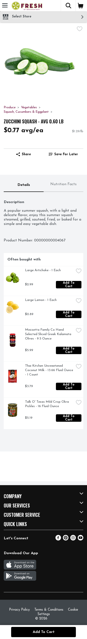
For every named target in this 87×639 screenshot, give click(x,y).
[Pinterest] (65, 539)
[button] (68, 5)
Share (23, 154)
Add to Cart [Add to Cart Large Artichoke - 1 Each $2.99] (69, 284)
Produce (10, 107)
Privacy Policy (19, 610)
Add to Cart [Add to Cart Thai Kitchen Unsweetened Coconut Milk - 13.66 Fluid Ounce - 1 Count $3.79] (69, 386)
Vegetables (29, 107)
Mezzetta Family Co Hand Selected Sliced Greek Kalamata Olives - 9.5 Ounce (48, 334)
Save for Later (63, 154)
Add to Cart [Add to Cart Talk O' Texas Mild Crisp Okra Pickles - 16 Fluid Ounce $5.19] (69, 418)
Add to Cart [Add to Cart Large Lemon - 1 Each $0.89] (69, 314)
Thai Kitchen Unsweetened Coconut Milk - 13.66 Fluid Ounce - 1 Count (49, 370)
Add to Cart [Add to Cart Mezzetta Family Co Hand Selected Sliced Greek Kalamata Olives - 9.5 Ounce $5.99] (69, 350)
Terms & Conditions (48, 610)
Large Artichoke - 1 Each (43, 270)
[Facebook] (58, 539)
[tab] (24, 185)
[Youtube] (80, 539)
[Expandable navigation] (5, 5)
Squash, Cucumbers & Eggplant (26, 112)
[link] (64, 154)
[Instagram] (73, 539)
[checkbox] (79, 29)
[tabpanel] (43, 312)
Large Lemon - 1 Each (41, 300)
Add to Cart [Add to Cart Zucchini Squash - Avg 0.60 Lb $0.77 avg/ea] (44, 632)
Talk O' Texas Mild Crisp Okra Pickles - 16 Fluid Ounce (47, 404)
